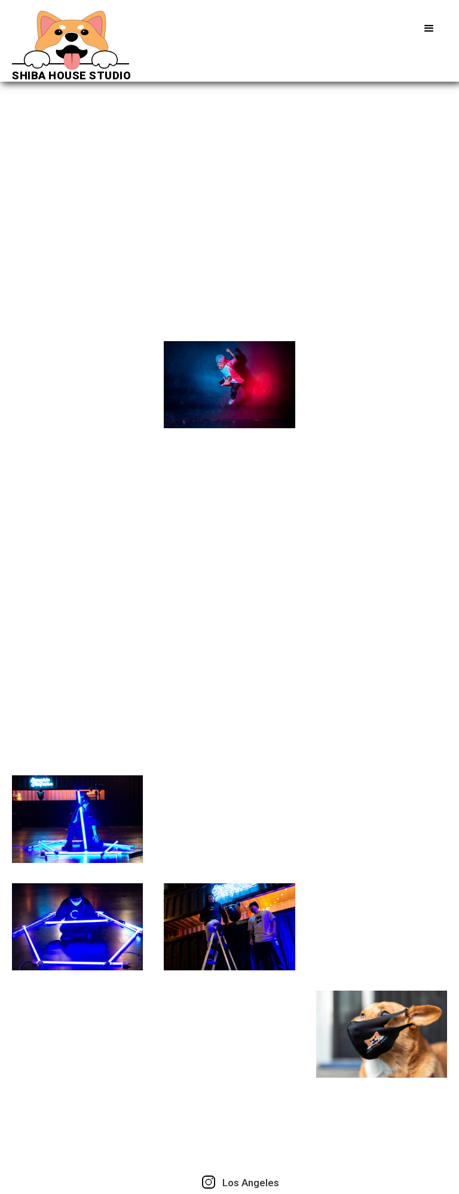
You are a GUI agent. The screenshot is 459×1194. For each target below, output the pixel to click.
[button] (429, 29)
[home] (71, 46)
